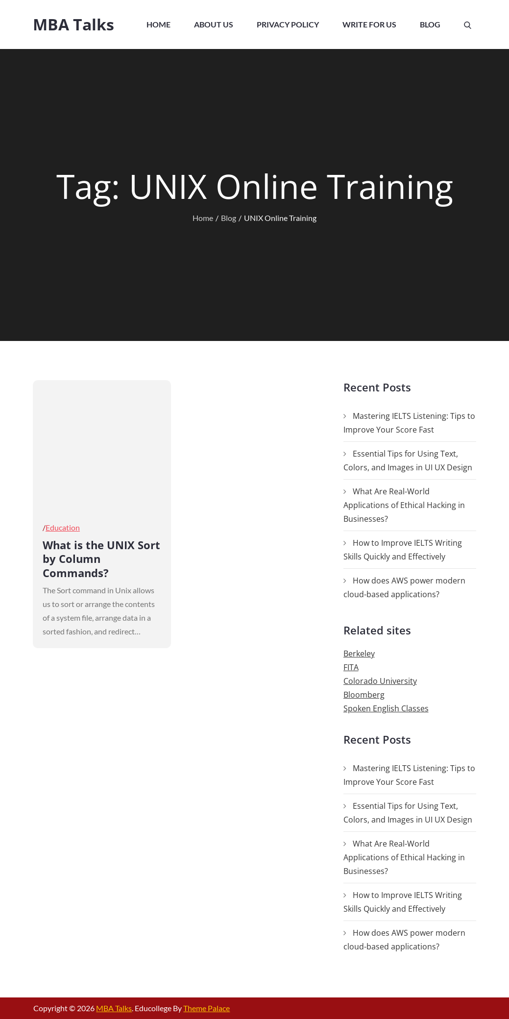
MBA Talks (73, 24)
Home (158, 24)
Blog (430, 24)
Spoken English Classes (386, 708)
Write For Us (369, 24)
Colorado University (380, 681)
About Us (213, 24)
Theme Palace (206, 1008)
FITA (351, 667)
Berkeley (359, 653)
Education (63, 527)
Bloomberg (364, 694)
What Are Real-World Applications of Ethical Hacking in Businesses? (404, 505)
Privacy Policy (288, 24)
